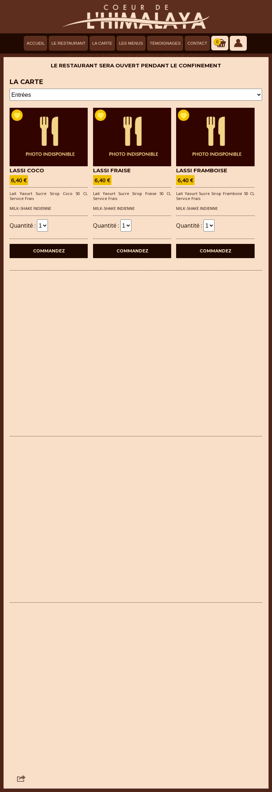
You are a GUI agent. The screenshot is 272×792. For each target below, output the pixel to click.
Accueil (36, 43)
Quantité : (29, 224)
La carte (102, 43)
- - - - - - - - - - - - (136, 95)
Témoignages (165, 43)
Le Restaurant (68, 43)
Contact (197, 43)
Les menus (131, 43)
